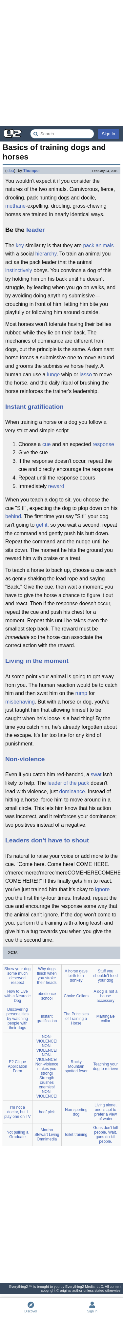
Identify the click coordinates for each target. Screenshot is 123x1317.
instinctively (18, 270)
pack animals (98, 245)
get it (42, 525)
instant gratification (47, 1018)
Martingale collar (105, 1018)
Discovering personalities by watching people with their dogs (18, 1018)
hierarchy (46, 253)
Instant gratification (34, 406)
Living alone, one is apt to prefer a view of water (105, 1112)
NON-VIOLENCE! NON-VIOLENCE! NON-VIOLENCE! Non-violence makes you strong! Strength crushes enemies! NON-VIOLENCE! (46, 1066)
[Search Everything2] (62, 134)
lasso (86, 374)
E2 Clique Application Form (17, 1066)
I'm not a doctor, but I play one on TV (17, 1112)
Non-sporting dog (76, 1112)
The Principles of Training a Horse (76, 1018)
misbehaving (20, 702)
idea (10, 170)
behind (13, 516)
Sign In (108, 133)
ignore (102, 889)
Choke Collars (76, 996)
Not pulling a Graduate (18, 1134)
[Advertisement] (61, 63)
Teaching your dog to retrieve (105, 1066)
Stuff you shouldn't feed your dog (105, 976)
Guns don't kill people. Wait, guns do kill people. (105, 1134)
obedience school (47, 996)
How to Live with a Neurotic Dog (18, 996)
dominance (72, 791)
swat (96, 774)
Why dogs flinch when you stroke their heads (47, 976)
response (103, 444)
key (20, 245)
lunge (53, 374)
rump (81, 693)
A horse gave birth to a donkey (76, 976)
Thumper (31, 170)
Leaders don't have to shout (47, 840)
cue (46, 444)
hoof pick (47, 1112)
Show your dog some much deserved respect (17, 976)
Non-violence (25, 759)
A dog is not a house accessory (105, 996)
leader (35, 229)
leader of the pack (68, 783)
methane (15, 206)
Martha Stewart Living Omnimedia (46, 1134)
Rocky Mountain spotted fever (76, 1066)
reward (56, 486)
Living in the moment (37, 660)
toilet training (76, 1134)
